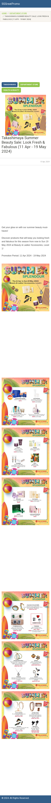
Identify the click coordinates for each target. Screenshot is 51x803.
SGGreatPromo (11, 3)
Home (4, 13)
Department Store (18, 13)
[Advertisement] (25, 52)
